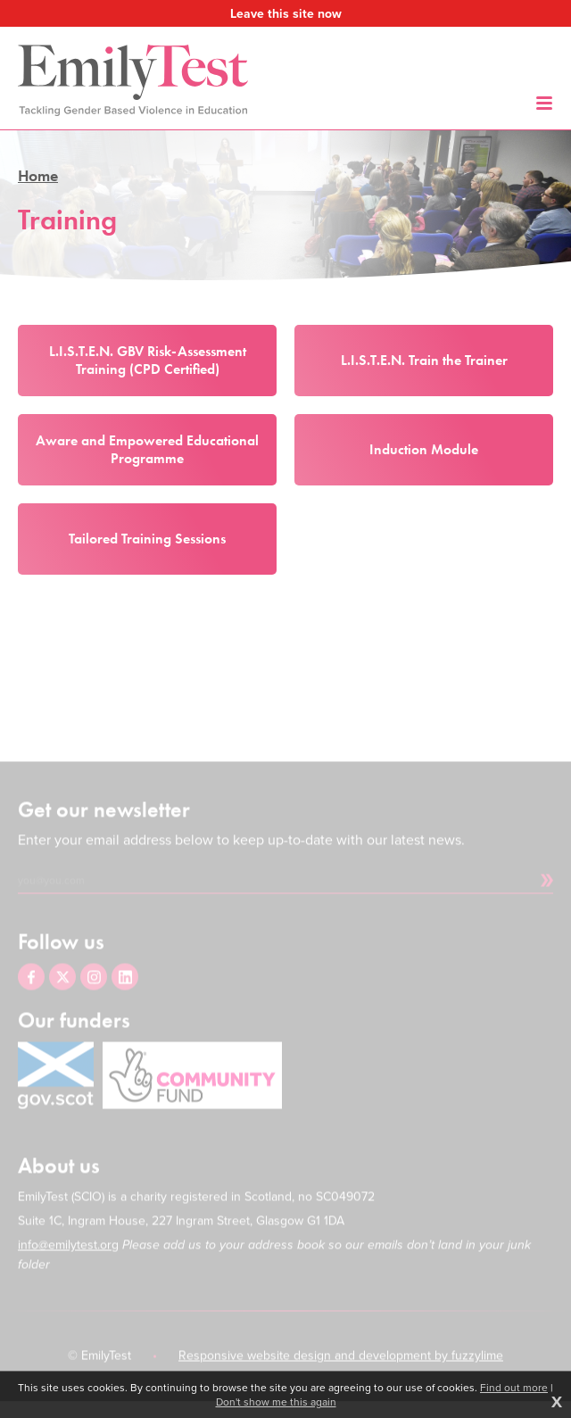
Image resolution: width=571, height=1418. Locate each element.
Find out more (514, 1388)
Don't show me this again (276, 1402)
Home (38, 176)
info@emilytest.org (68, 1257)
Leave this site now (286, 13)
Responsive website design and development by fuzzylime (340, 1368)
